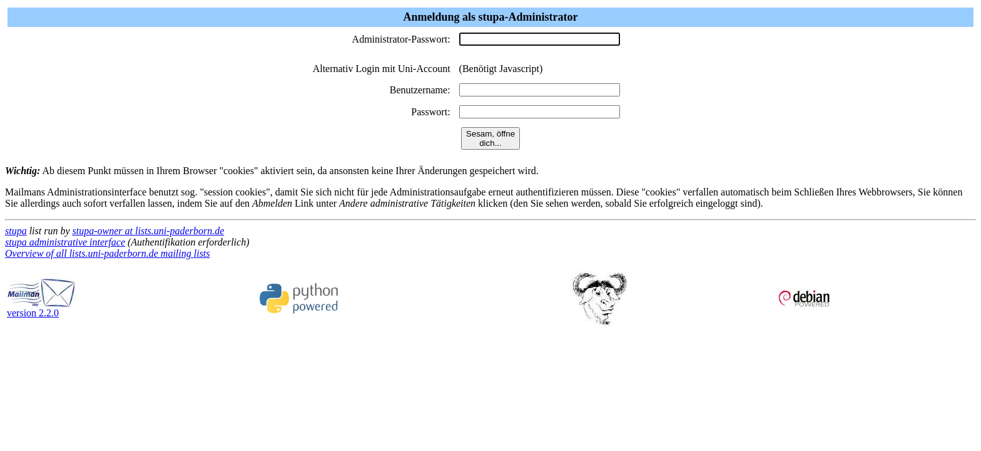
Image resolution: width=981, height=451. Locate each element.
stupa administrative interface (65, 242)
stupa (16, 231)
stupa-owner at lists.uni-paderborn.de (149, 231)
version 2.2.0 (41, 308)
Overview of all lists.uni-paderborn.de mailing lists (107, 253)
